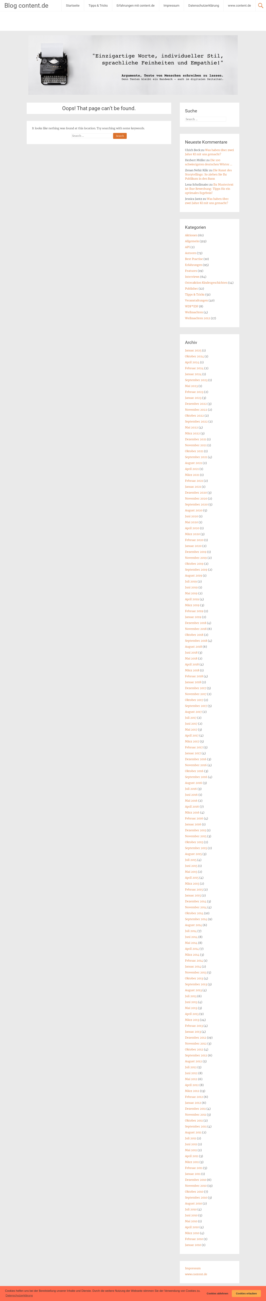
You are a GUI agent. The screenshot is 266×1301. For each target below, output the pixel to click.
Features (191, 271)
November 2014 (196, 907)
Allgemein (192, 241)
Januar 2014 (193, 966)
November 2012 (196, 1043)
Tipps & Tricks (98, 5)
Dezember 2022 (196, 403)
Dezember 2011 (195, 1108)
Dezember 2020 (196, 492)
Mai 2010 (191, 1221)
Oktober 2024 (194, 356)
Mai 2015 (191, 871)
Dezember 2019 (195, 552)
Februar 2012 (194, 1097)
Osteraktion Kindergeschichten (206, 282)
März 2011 (192, 1162)
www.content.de (239, 5)
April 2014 (192, 948)
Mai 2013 (191, 1008)
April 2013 (192, 1014)
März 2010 (192, 1233)
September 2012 (196, 1055)
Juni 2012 (191, 1073)
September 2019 (196, 569)
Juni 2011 (191, 1144)
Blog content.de (26, 5)
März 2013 (192, 1020)
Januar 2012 (193, 1102)
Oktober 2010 (194, 1191)
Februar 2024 (194, 368)
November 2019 (196, 557)
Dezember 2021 (195, 439)
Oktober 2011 (194, 1120)
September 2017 (196, 706)
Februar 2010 (194, 1239)
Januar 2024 (193, 374)
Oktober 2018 (194, 634)
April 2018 (192, 664)
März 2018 (192, 670)
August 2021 (193, 463)
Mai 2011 (191, 1150)
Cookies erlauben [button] (246, 1293)
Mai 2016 (191, 800)
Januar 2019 (193, 617)
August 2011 (193, 1132)
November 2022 (196, 409)
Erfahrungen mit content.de (136, 5)
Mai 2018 (191, 658)
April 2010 (192, 1227)
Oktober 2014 (194, 913)
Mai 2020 (191, 522)
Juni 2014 (191, 937)
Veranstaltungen (196, 300)
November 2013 (195, 972)
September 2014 (196, 919)
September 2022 (196, 421)
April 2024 (192, 362)
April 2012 (192, 1085)
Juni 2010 (191, 1215)
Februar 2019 (194, 611)
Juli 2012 (191, 1067)
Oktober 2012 (194, 1049)
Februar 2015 (194, 889)
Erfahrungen (193, 265)
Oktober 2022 (194, 415)
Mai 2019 (191, 593)
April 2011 (191, 1156)
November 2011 (195, 1114)
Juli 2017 (191, 717)
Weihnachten (194, 312)
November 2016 (196, 765)
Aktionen (191, 235)
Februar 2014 (194, 960)
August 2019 (193, 575)
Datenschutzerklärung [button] (19, 1295)
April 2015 (192, 877)
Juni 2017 (191, 723)
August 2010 (193, 1203)
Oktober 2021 (194, 451)
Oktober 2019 (194, 563)
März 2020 (192, 534)
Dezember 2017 (195, 688)
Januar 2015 (193, 895)
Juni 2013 (191, 1002)
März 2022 (192, 433)
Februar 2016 (194, 818)
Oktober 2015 (194, 842)
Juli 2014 (191, 931)
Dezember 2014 (195, 901)
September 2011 (196, 1126)
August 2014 (193, 925)
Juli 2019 (191, 581)
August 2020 (193, 510)
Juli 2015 (191, 860)
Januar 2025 (193, 350)
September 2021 (196, 457)
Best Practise (194, 259)
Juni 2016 (191, 794)
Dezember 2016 (195, 759)
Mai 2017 (191, 729)
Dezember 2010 (195, 1179)
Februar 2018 (194, 676)
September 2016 (196, 777)
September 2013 (196, 984)
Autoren (190, 253)
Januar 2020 (193, 546)
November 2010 (196, 1185)
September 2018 (196, 640)
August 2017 (193, 711)
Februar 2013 (194, 1025)
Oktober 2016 (194, 771)
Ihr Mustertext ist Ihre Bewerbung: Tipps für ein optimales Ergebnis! (209, 189)
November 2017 (195, 694)
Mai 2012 (191, 1079)
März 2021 (192, 475)
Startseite (73, 5)
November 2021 (196, 445)
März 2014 (192, 954)
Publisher (191, 288)
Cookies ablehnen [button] (217, 1293)
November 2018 (196, 629)
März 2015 (192, 883)
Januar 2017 (193, 753)
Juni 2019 (191, 587)
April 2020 (192, 528)
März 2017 (192, 741)
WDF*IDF (191, 306)
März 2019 (192, 605)
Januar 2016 (193, 824)
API (187, 247)
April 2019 (192, 599)
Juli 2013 (191, 996)
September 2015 (196, 848)
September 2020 (196, 504)
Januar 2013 (193, 1031)
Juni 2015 (191, 866)
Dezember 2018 (195, 623)
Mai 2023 (191, 386)
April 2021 (192, 469)
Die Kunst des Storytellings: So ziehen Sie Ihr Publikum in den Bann (208, 174)
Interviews (192, 276)
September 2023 (196, 380)
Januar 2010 (193, 1245)
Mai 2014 (191, 943)
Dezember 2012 (195, 1037)
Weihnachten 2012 (197, 318)
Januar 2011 (193, 1174)
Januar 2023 (193, 398)
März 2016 (192, 812)
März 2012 (192, 1091)
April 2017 (192, 735)
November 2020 (196, 498)
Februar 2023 (194, 392)
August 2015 (193, 854)
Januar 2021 (193, 486)
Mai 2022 (191, 427)
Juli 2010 (191, 1209)
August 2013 (193, 990)
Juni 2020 (191, 516)
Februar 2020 (194, 540)
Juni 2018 (191, 652)
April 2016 (192, 806)
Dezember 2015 (195, 830)
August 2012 (193, 1061)
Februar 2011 (193, 1168)
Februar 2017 (194, 747)
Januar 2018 (193, 682)
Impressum (171, 5)
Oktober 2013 (194, 978)
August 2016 (193, 783)
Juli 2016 (191, 788)
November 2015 (195, 836)
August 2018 (193, 646)
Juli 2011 (190, 1138)
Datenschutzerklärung (203, 5)
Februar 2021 (194, 480)
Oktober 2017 (194, 700)
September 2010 (196, 1197)
